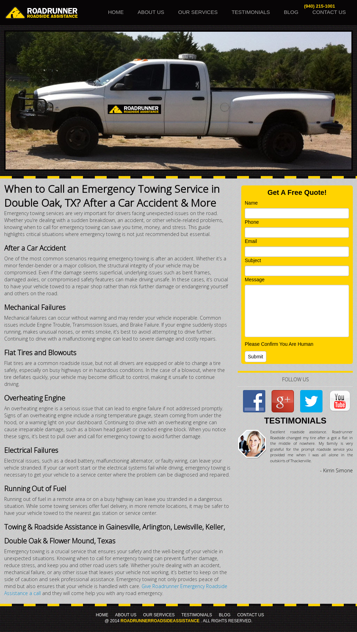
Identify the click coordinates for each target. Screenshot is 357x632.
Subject (253, 260)
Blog (291, 12)
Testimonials (250, 12)
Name (251, 203)
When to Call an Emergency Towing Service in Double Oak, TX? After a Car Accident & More (112, 196)
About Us (151, 12)
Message (255, 279)
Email (251, 241)
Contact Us (329, 12)
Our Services (198, 12)
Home (116, 12)
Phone (252, 222)
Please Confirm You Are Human (279, 344)
